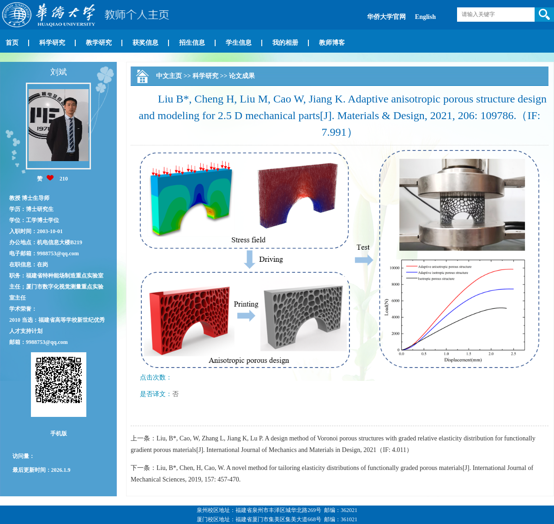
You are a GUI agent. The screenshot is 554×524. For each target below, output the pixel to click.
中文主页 (169, 75)
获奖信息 (145, 42)
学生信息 (239, 42)
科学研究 (52, 42)
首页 (12, 42)
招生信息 (192, 42)
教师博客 (332, 42)
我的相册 (285, 42)
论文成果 (242, 75)
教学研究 (99, 42)
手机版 (58, 433)
